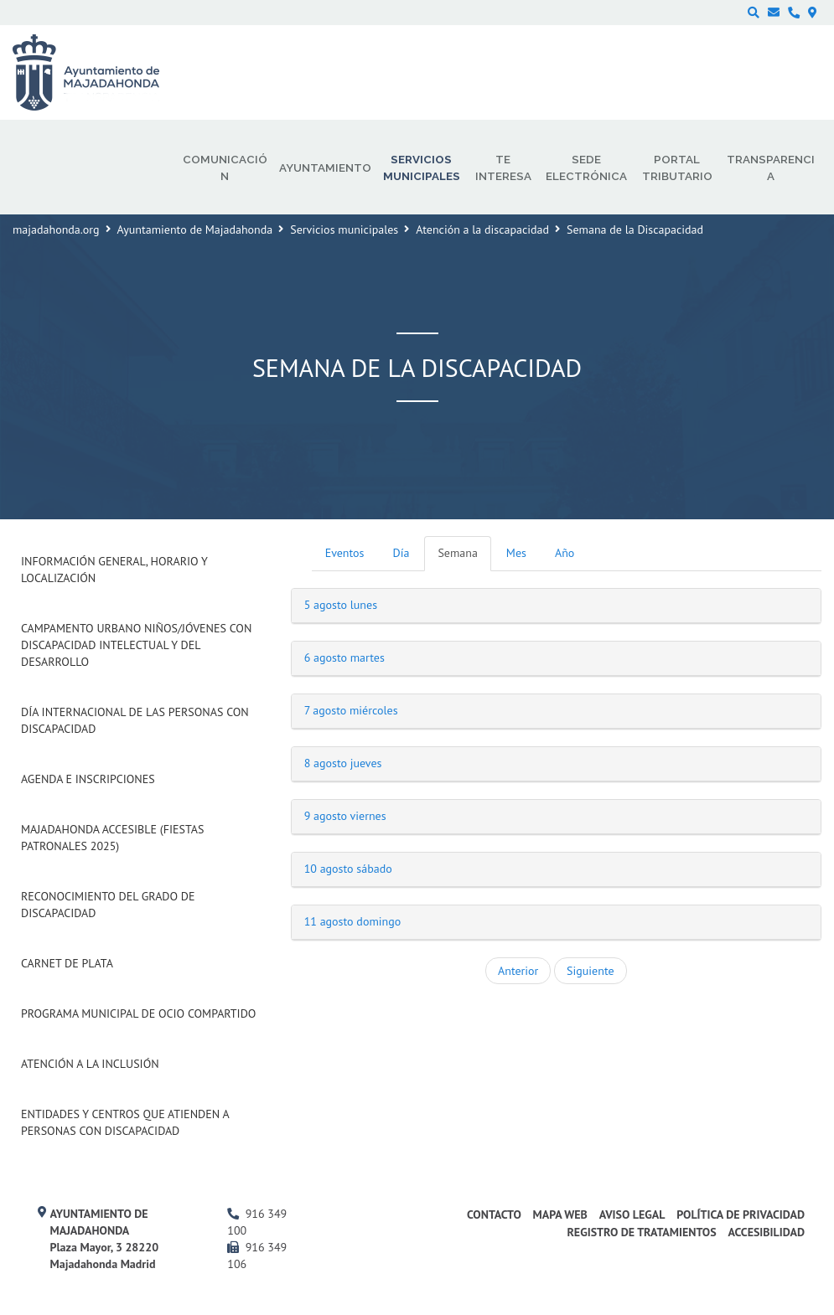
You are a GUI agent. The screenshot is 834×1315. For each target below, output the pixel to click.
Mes (516, 552)
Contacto (494, 1214)
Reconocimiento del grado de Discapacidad (108, 904)
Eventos (345, 552)
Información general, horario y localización (114, 569)
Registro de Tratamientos (641, 1232)
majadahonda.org (56, 229)
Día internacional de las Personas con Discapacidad (135, 720)
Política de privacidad (740, 1214)
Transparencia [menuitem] (771, 167)
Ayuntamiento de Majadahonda (195, 229)
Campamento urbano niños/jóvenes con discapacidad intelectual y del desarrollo (136, 645)
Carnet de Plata (67, 963)
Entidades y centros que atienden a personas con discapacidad (125, 1122)
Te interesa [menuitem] (503, 167)
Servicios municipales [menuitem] (421, 167)
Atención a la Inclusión (90, 1063)
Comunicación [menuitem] (225, 167)
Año (564, 552)
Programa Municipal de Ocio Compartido (138, 1013)
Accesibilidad (766, 1232)
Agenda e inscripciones (88, 778)
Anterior (518, 970)
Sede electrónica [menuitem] (586, 167)
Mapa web (560, 1214)
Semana (457, 552)
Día (401, 552)
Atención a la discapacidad (482, 229)
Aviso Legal (632, 1214)
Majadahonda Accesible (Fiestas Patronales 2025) (112, 837)
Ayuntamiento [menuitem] (325, 167)
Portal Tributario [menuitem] (677, 167)
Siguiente (590, 970)
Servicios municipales (344, 229)
